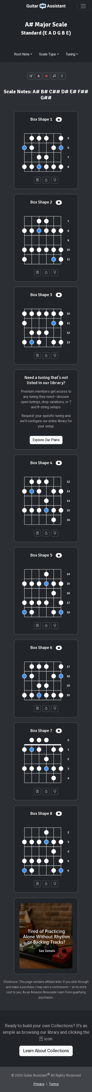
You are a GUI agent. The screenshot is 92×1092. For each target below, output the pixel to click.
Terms (54, 1084)
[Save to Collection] (37, 180)
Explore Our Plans (46, 440)
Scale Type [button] (47, 54)
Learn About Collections (46, 1051)
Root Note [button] (22, 54)
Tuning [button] (70, 54)
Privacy (38, 1084)
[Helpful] (46, 180)
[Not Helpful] (54, 180)
